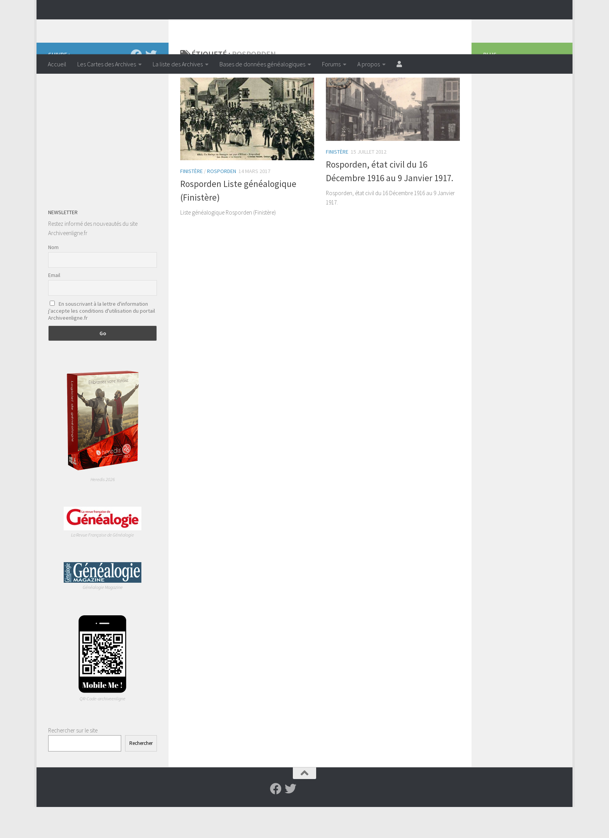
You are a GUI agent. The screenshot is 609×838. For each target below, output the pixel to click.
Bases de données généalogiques (262, 64)
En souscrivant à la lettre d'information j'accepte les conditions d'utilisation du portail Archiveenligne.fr (101, 341)
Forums (331, 64)
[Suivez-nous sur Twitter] (151, 86)
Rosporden (221, 202)
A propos (368, 64)
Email (54, 306)
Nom (53, 278)
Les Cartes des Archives (106, 64)
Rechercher (141, 774)
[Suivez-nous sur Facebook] (136, 86)
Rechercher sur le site (72, 761)
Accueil (57, 64)
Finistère (191, 202)
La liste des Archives (178, 64)
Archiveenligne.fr (108, 27)
